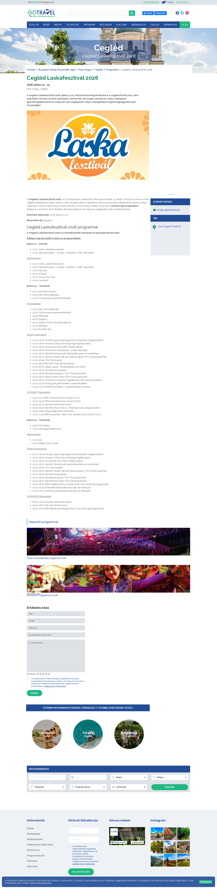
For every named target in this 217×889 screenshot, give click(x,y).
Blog (185, 24)
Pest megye (85, 69)
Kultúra (121, 24)
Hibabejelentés (35, 839)
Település (72, 24)
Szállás (34, 24)
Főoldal (31, 69)
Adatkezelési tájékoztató (40, 844)
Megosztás (137, 842)
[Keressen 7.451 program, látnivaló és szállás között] (98, 13)
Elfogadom (206, 882)
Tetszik (119, 842)
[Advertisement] (171, 152)
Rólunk (30, 828)
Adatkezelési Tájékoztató (54, 686)
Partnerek (32, 861)
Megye (58, 24)
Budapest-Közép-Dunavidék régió (57, 69)
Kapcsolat (32, 866)
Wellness (106, 24)
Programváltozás (36, 855)
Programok (112, 69)
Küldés (34, 693)
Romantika (170, 24)
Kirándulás (138, 24)
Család (154, 24)
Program (89, 24)
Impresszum (33, 850)
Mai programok (149, 2)
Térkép (166, 2)
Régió (46, 24)
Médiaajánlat (33, 834)
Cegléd (99, 69)
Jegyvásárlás (182, 2)
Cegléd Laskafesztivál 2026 (63, 77)
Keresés (170, 787)
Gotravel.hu (124, 829)
